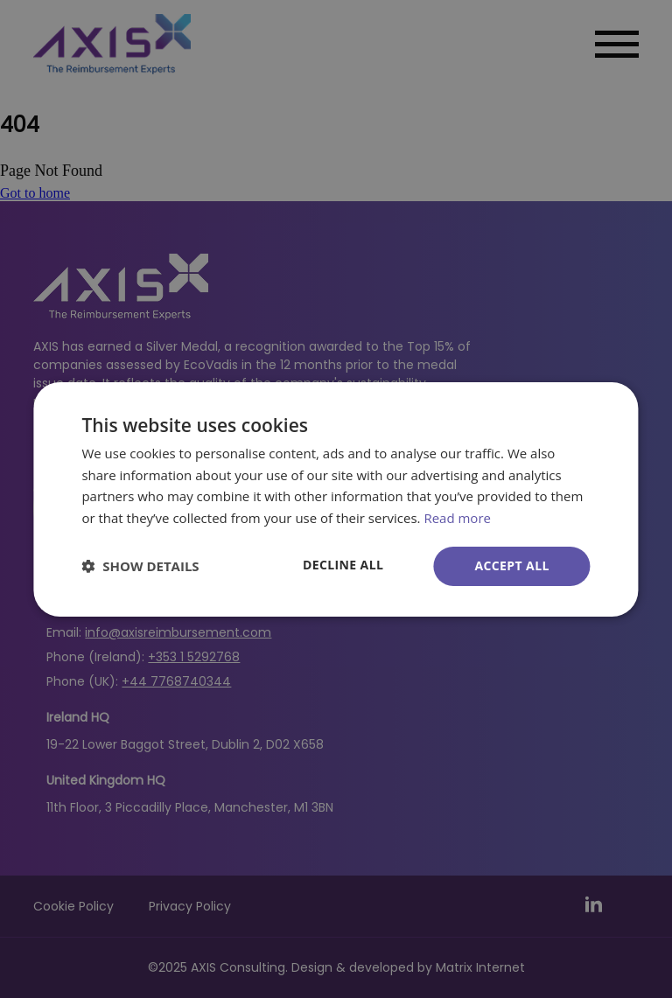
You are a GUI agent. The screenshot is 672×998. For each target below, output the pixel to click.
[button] (140, 566)
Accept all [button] (511, 565)
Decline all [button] (343, 564)
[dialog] (335, 498)
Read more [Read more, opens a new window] (457, 518)
